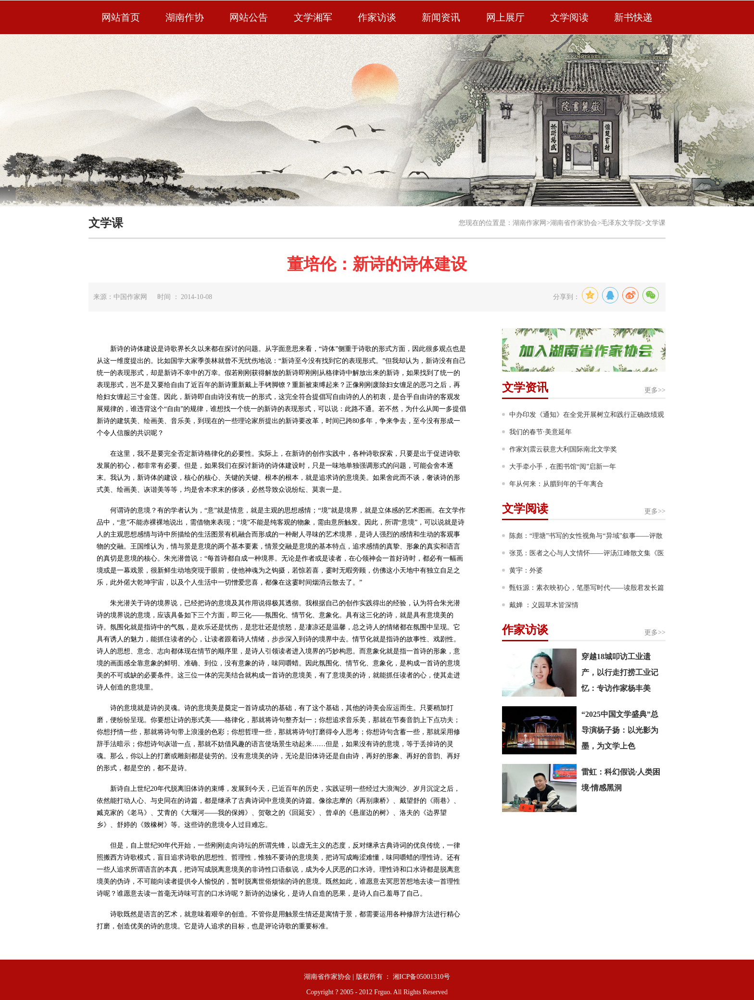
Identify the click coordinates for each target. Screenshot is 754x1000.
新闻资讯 (441, 17)
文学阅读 (569, 17)
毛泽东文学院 (621, 222)
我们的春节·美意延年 (540, 432)
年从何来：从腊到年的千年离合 (556, 484)
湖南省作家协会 (573, 222)
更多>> (655, 390)
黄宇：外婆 (526, 570)
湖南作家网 (529, 222)
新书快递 (633, 17)
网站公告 (248, 17)
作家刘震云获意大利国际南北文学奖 (563, 449)
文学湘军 (313, 17)
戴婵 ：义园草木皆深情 (543, 605)
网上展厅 (505, 17)
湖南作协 (184, 17)
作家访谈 (377, 17)
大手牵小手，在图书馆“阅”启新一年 (562, 466)
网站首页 (120, 17)
